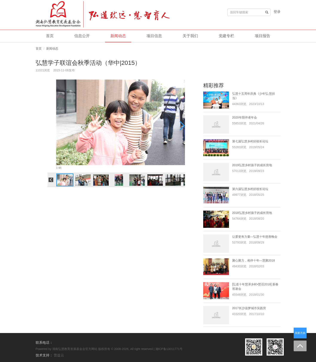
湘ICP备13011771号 (169, 349)
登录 (277, 12)
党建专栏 (226, 36)
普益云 (59, 355)
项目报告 (262, 36)
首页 (50, 36)
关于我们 (190, 36)
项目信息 (154, 36)
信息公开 (82, 36)
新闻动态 (118, 36)
